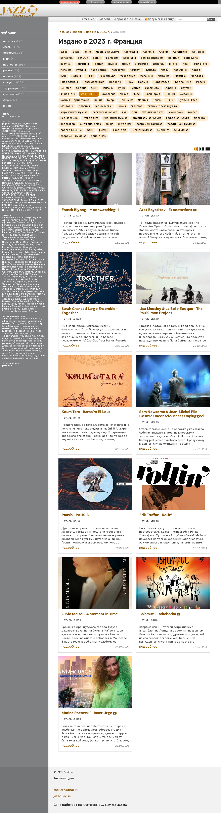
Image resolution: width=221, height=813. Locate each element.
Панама (6, 267)
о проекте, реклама (127, 19)
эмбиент (26, 355)
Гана (23, 232)
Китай (26, 249)
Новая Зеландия (11, 264)
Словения (7, 274)
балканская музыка (104, 112)
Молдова (30, 259)
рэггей (25, 343)
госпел (29, 328)
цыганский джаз (24, 353)
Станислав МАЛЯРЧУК (14, 197)
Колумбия (36, 249)
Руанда (6, 309)
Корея (5, 252)
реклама (7, 365)
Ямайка (6, 291)
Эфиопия (30, 289)
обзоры (13, 52)
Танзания (7, 311)
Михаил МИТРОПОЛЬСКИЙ (21, 176)
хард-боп (7, 353)
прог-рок (7, 340)
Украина (21, 281)
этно (19, 116)
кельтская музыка (35, 338)
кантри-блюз (35, 336)
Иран (26, 242)
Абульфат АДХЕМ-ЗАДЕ (24, 123)
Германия (40, 232)
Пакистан (39, 264)
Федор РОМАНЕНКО (32, 200)
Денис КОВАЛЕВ (24, 156)
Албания (21, 296)
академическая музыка (28, 318)
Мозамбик (18, 306)
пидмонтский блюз (13, 338)
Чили (12, 286)
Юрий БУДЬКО (10, 202)
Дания (34, 235)
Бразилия (37, 225)
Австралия (8, 217)
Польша (23, 267)
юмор (7, 106)
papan (6, 123)
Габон (16, 232)
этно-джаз (32, 358)
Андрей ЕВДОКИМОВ (14, 136)
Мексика (19, 259)
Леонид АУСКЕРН (29, 168)
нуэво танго (90, 118)
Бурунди (7, 227)
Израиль (20, 239)
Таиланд (34, 274)
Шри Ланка (8, 296)
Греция (16, 235)
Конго (5, 303)
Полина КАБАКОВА (35, 190)
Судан (18, 274)
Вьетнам (6, 232)
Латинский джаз (17, 326)
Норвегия (27, 264)
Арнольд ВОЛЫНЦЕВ (26, 143)
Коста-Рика (16, 252)
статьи (11, 47)
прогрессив (34, 340)
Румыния (32, 269)
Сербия (16, 272)
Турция (23, 279)
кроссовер (20, 340)
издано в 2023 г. (98, 32)
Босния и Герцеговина (24, 291)
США (25, 274)
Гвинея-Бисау (27, 301)
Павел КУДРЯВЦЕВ (12, 190)
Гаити (30, 232)
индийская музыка (20, 333)
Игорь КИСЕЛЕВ (11, 210)
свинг (33, 343)
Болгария (25, 225)
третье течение (71, 130)
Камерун (7, 249)
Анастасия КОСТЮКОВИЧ (16, 132)
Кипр (5, 294)
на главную (87, 19)
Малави (6, 306)
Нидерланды (20, 262)
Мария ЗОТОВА (22, 175)
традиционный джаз (21, 348)
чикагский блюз (11, 355)
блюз (5, 116)
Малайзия (22, 257)
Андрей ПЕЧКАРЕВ (25, 138)
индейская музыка (23, 331)
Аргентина (17, 220)
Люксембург (34, 254)
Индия (29, 239)
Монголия (31, 306)
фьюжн (36, 350)
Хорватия (33, 284)
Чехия (5, 286)
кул (42, 323)
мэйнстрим (18, 328)
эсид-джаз (38, 355)
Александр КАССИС (13, 126)
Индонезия (8, 242)
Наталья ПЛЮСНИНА (28, 180)
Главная (63, 32)
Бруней (17, 299)
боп (4, 326)
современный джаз (13, 358)
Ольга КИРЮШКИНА (13, 188)
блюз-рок (33, 323)
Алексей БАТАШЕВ (22, 128)
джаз (12, 116)
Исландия (7, 244)
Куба (27, 252)
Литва (22, 254)
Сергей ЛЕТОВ (27, 195)
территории (14, 88)
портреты (14, 64)
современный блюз (21, 345)
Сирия (15, 309)
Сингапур (27, 272)
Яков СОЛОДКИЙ (31, 210)
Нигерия (7, 262)
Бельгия (6, 225)
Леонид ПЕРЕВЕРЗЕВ (14, 170)
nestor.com (69, 2)
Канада (17, 249)
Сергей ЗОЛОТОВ (12, 193)
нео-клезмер (69, 118)
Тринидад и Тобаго (24, 276)
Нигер (41, 306)
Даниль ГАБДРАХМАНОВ (32, 207)
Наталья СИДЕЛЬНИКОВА (16, 183)
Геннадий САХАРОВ (25, 153)
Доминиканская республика (18, 237)
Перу (15, 267)
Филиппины (20, 311)
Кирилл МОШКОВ (22, 163)
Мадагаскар (28, 294)
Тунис (40, 276)
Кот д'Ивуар (17, 303)
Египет (39, 301)
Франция (21, 284)
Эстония (18, 289)
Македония (8, 257)
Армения (29, 220)
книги (9, 58)
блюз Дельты (19, 323)
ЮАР (38, 289)
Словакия (40, 272)
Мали (32, 257)
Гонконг (6, 235)
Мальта (41, 294)
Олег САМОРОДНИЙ (32, 185)
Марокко (7, 259)
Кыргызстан (38, 252)
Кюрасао (14, 294)
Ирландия (36, 242)
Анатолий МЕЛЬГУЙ (31, 133)
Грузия (25, 235)
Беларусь (36, 222)
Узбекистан (8, 281)
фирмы (10, 100)
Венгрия (38, 227)
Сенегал (6, 272)
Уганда (33, 279)
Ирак (19, 242)
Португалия (35, 267)
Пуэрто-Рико (9, 269)
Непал (40, 259)
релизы (11, 70)
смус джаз (125, 124)
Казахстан (16, 247)
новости (104, 19)
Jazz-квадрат (22, 15)
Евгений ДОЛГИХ (29, 160)
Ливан (14, 254)
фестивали (14, 94)
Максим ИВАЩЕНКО (22, 173)
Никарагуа (35, 262)
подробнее (70, 242)
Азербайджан (33, 217)
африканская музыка (14, 321)
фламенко (25, 350)
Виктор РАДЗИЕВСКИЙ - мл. (17, 151)
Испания (19, 244)
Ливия (40, 303)
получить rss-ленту (159, 19)
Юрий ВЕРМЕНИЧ (30, 202)
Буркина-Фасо (31, 299)
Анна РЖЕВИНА (23, 141)
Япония (33, 311)
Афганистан (9, 222)
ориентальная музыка (14, 336)
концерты (14, 82)
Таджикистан (28, 309)
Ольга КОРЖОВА (35, 188)
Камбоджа (29, 247)
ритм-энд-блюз (11, 343)
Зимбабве (8, 239)
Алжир (6, 220)
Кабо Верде (99, 70)
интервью (14, 41)
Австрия (19, 217)
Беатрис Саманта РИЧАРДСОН (18, 147)
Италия (29, 244)
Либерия (31, 303)
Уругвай (32, 281)
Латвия (6, 254)
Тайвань (7, 276)
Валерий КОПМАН (29, 148)
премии (12, 76)
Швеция (35, 286)
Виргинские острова (26, 230)
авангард (7, 318)
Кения (41, 291)
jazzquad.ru (62, 796)
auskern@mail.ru (65, 790)
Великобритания (23, 227)
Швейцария (23, 286)
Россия (22, 269)
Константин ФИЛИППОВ (15, 165)
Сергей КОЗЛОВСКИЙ (17, 194)
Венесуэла (8, 230)
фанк (15, 350)
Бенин (15, 225)
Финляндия (8, 284)
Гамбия (6, 301)
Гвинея (15, 301)
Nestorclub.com (116, 805)
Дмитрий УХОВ (31, 158)
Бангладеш (23, 222)
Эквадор (7, 289)
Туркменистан (10, 279)
